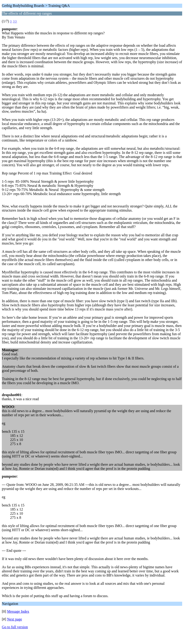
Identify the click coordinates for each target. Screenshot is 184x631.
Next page (14, 619)
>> (15, 21)
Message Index (18, 611)
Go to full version (15, 627)
